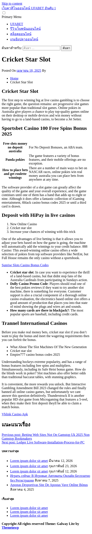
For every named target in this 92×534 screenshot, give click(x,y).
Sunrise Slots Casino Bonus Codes (25, 265)
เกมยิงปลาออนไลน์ (24, 39)
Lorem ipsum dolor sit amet (29, 461)
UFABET (16, 24)
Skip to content (12, 3)
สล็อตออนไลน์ (20, 34)
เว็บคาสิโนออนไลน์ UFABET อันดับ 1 (29, 8)
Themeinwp (10, 527)
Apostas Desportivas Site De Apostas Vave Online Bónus (49, 485)
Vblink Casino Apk (15, 414)
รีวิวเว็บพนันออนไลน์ (25, 28)
